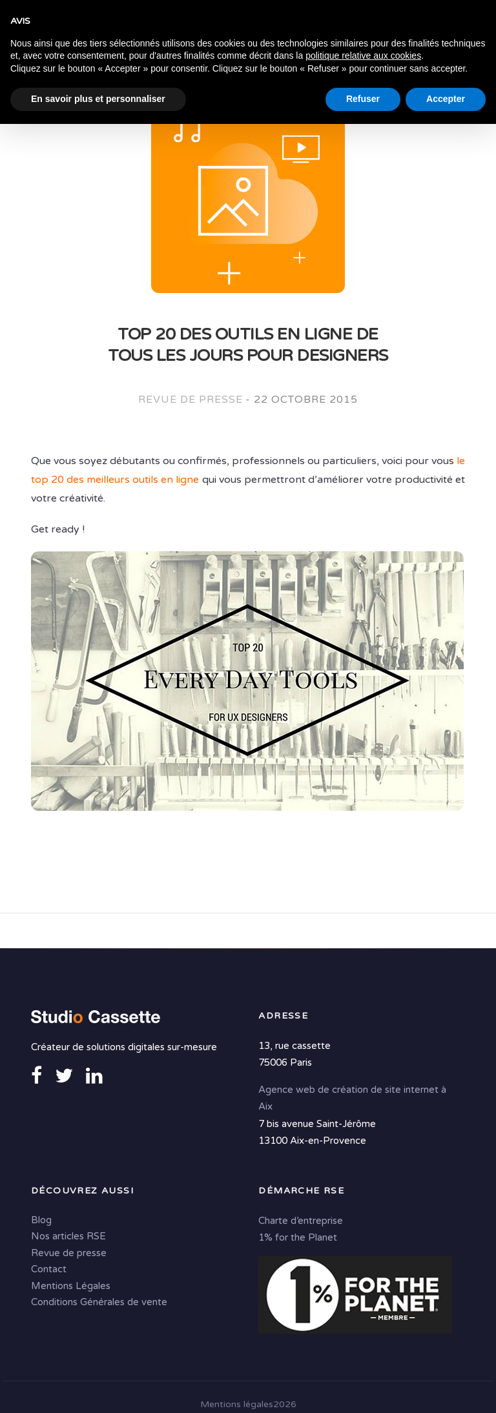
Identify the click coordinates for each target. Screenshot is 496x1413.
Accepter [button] (445, 1388)
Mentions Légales (70, 1287)
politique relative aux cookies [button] (363, 1344)
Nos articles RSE (68, 1237)
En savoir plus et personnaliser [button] (98, 1388)
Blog (41, 1221)
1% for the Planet (297, 1239)
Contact (49, 1270)
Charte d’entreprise (300, 1222)
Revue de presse (190, 400)
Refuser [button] (363, 1388)
